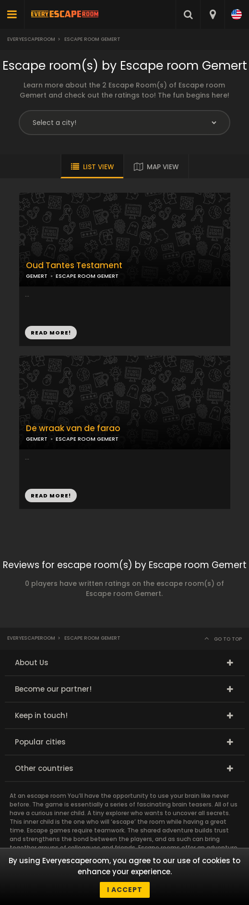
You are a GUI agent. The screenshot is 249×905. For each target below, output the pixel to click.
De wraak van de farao (73, 428)
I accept (124, 889)
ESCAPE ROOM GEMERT (87, 276)
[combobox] (212, 14)
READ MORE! (51, 332)
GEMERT (36, 276)
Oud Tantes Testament (74, 265)
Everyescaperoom (31, 39)
